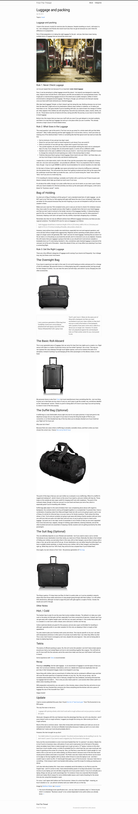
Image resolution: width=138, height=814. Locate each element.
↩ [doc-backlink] (43, 794)
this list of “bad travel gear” (75, 702)
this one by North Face (63, 430)
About (91, 3)
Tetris (52, 658)
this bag (81, 550)
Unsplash (58, 786)
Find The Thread (43, 2)
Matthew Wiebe (47, 786)
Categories (98, 3)
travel (43, 17)
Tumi (58, 399)
